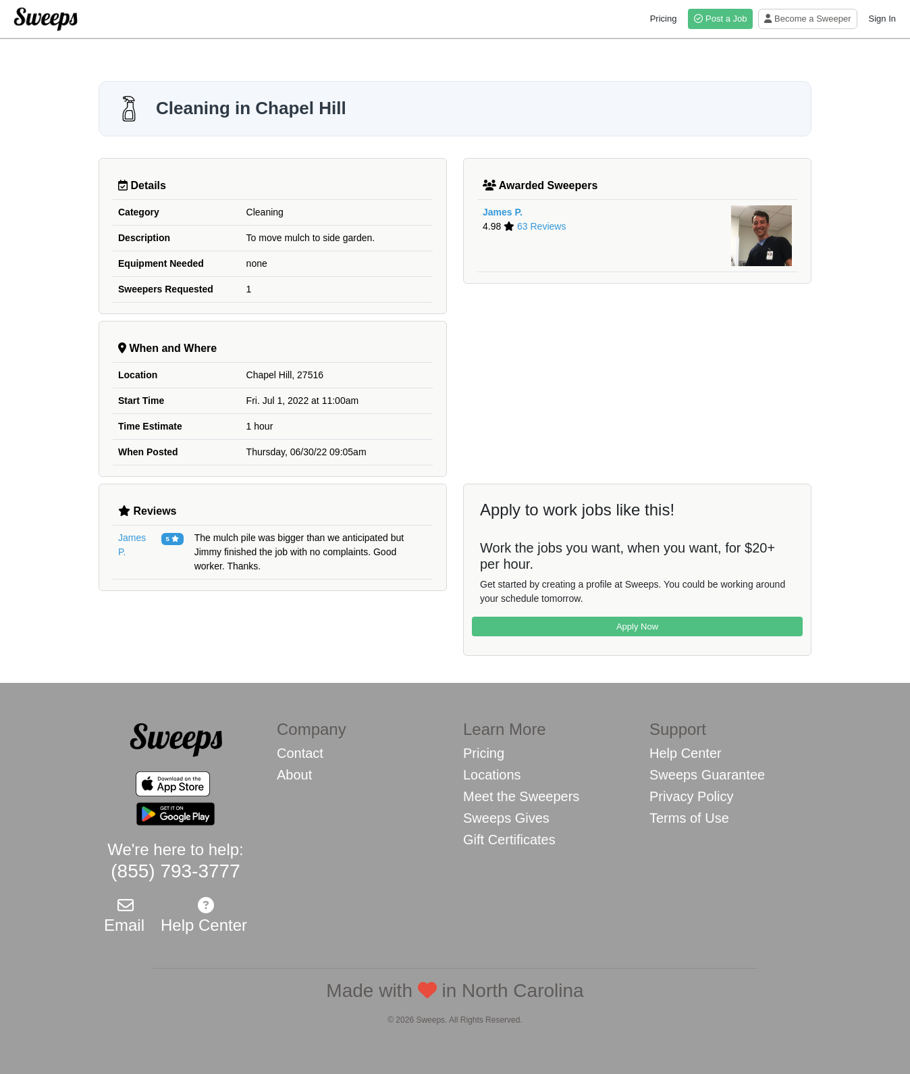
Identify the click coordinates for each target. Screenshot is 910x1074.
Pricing (663, 19)
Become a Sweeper (807, 19)
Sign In (882, 19)
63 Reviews (541, 226)
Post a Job (720, 19)
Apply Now (637, 626)
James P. (503, 212)
